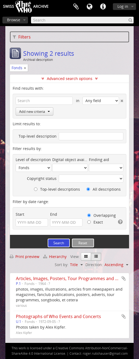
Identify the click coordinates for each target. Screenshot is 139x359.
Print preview (24, 256)
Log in (122, 6)
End (53, 214)
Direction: (94, 264)
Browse (13, 19)
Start (20, 214)
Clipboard (76, 6)
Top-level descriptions (57, 189)
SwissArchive (25, 7)
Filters (22, 37)
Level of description (33, 159)
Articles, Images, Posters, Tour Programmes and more (71, 278)
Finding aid (99, 159)
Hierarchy (55, 256)
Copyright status (42, 178)
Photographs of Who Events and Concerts (58, 316)
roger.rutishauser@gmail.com (105, 353)
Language (89, 6)
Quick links (103, 6)
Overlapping (101, 215)
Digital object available (70, 159)
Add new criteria (34, 111)
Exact (95, 222)
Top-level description (38, 136)
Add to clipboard (123, 278)
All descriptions (103, 189)
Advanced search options (69, 78)
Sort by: (61, 264)
